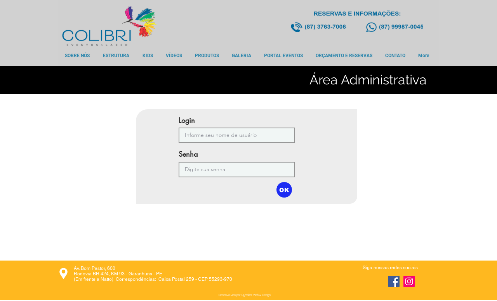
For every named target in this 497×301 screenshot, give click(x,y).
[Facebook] (394, 281)
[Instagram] (409, 281)
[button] (284, 190)
